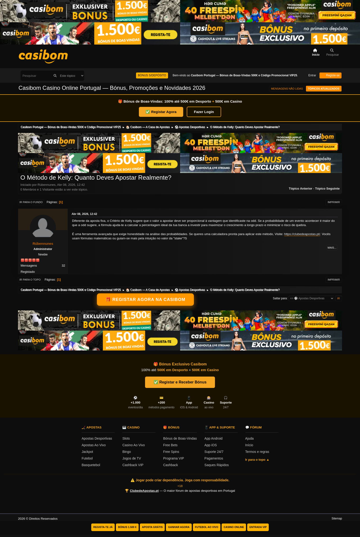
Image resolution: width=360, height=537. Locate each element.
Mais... (332, 247)
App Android (214, 438)
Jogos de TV (131, 458)
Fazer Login (204, 112)
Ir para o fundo (31, 202)
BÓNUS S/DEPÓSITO (152, 75)
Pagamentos (214, 458)
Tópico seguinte (327, 188)
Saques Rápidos (217, 465)
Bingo (126, 452)
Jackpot (87, 452)
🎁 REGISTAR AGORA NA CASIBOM (145, 299)
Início (249, 445)
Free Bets (170, 445)
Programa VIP (173, 458)
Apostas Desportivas (97, 438)
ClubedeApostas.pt (144, 490)
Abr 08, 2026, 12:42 (84, 214)
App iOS (211, 445)
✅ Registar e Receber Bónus (180, 382)
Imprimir (334, 202)
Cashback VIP (132, 465)
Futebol (87, 458)
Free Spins (171, 452)
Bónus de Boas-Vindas (180, 438)
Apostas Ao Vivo (94, 445)
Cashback (170, 465)
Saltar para (280, 298)
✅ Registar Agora (161, 112)
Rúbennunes (42, 244)
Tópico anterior (300, 188)
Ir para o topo (30, 279)
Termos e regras (257, 452)
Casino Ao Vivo (133, 445)
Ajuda (249, 438)
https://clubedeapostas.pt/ (302, 234)
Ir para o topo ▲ (257, 459)
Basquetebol (91, 465)
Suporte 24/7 (214, 452)
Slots (126, 438)
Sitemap (337, 518)
